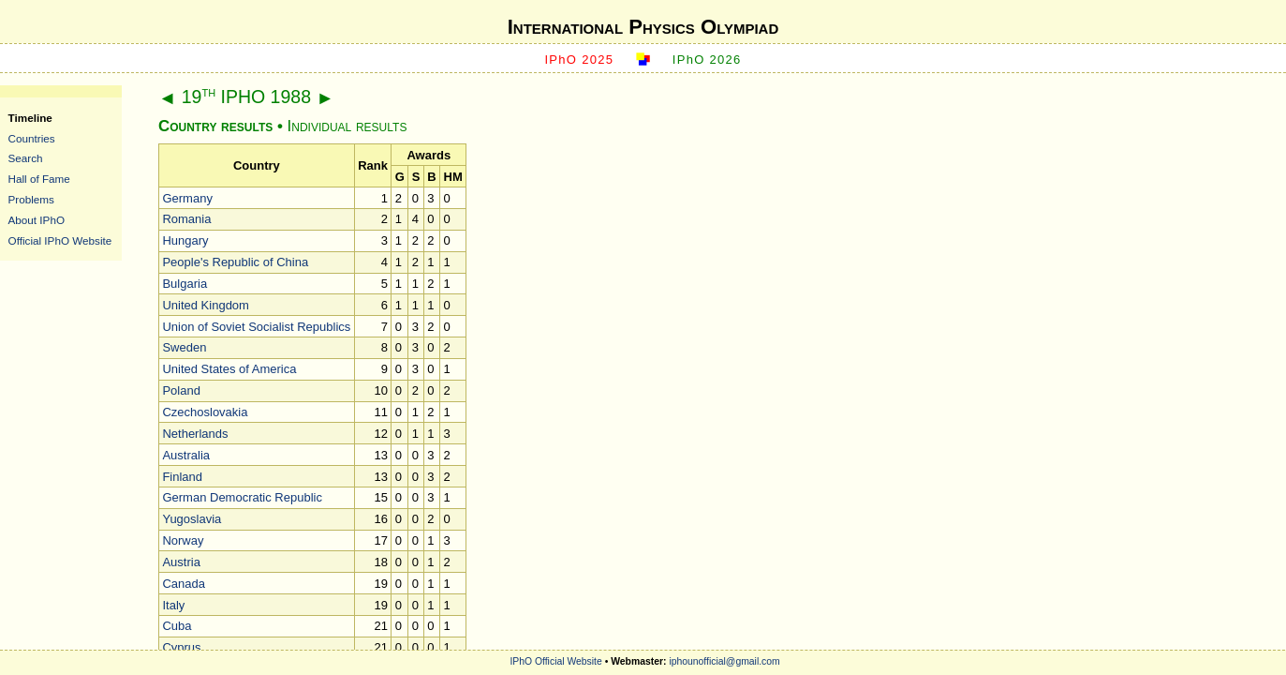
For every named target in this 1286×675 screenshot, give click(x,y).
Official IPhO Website (60, 240)
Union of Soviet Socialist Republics (256, 327)
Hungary (185, 240)
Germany (187, 198)
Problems (31, 199)
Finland (182, 477)
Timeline (30, 118)
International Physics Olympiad (643, 26)
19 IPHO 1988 (246, 96)
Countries (31, 138)
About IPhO (36, 220)
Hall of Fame (39, 178)
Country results (215, 126)
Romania (186, 219)
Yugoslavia (191, 519)
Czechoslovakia (204, 412)
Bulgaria (184, 284)
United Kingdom (205, 305)
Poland (181, 390)
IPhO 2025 (578, 59)
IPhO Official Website (555, 661)
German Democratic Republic (242, 497)
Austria (181, 562)
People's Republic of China (235, 262)
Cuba (176, 626)
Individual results (347, 126)
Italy (173, 605)
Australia (186, 455)
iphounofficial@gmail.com (724, 661)
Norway (182, 540)
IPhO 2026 (707, 59)
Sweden (184, 347)
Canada (183, 584)
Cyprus (181, 647)
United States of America (229, 369)
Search (25, 158)
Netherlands (195, 434)
